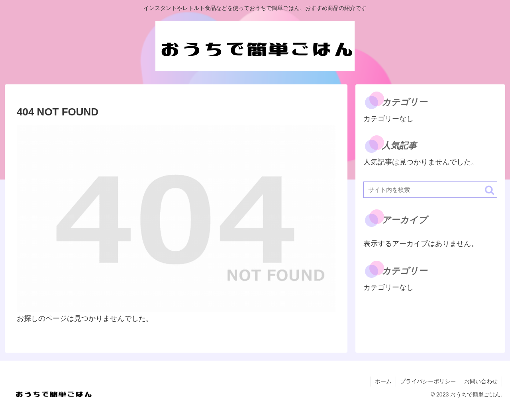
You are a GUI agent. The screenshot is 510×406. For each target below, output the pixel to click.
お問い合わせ (481, 381)
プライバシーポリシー (428, 381)
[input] (430, 190)
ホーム (383, 381)
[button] (489, 190)
